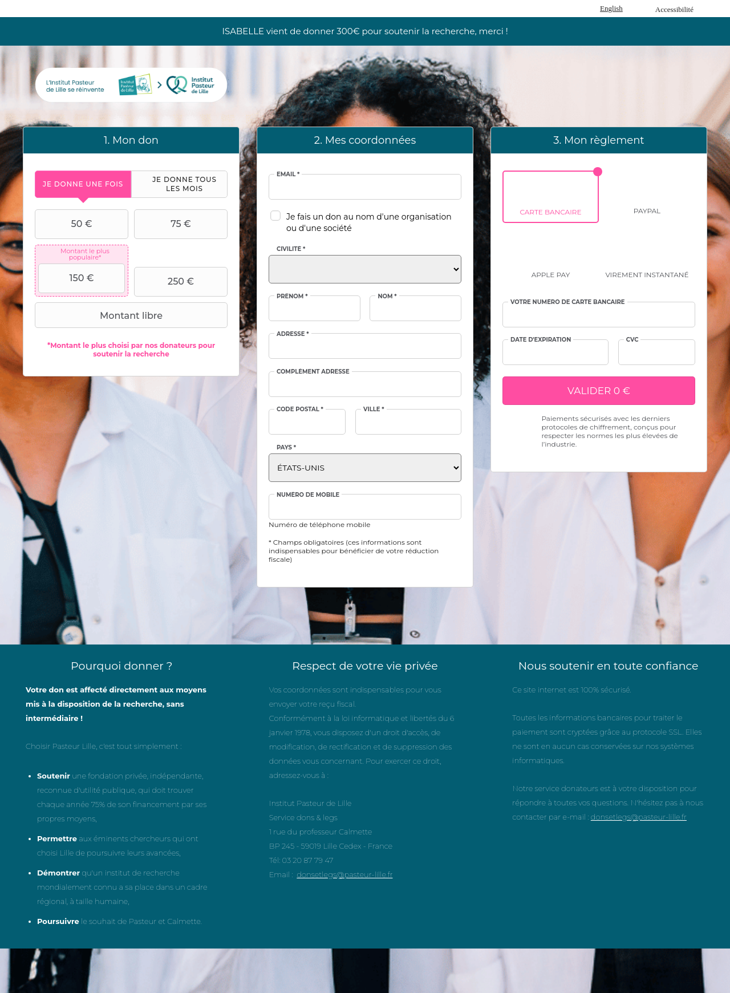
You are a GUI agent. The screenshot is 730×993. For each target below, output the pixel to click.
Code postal (300, 409)
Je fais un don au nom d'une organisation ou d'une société (369, 222)
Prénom (292, 296)
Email (288, 174)
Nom (387, 296)
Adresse (293, 334)
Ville (373, 409)
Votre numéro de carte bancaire (567, 302)
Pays (286, 447)
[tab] (83, 184)
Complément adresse (313, 371)
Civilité (291, 249)
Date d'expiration (540, 340)
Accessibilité (674, 9)
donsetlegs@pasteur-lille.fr (344, 874)
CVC (632, 340)
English (611, 8)
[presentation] (83, 184)
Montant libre (100, 315)
